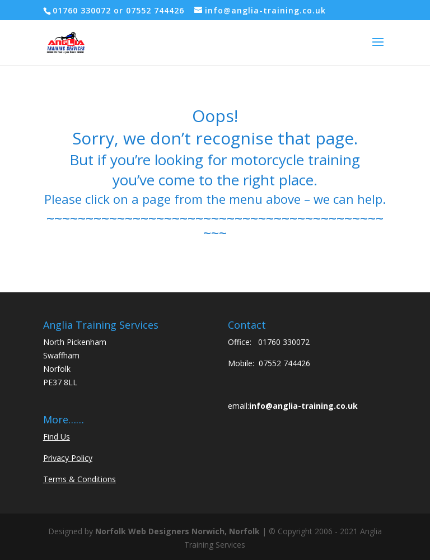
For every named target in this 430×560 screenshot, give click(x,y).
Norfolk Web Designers (142, 531)
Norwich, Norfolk (225, 531)
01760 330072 (284, 342)
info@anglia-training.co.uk (303, 405)
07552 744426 (284, 363)
